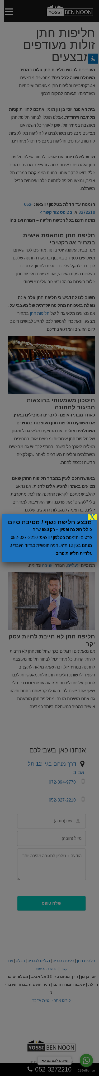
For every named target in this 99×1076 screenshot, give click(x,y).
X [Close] (92, 517)
